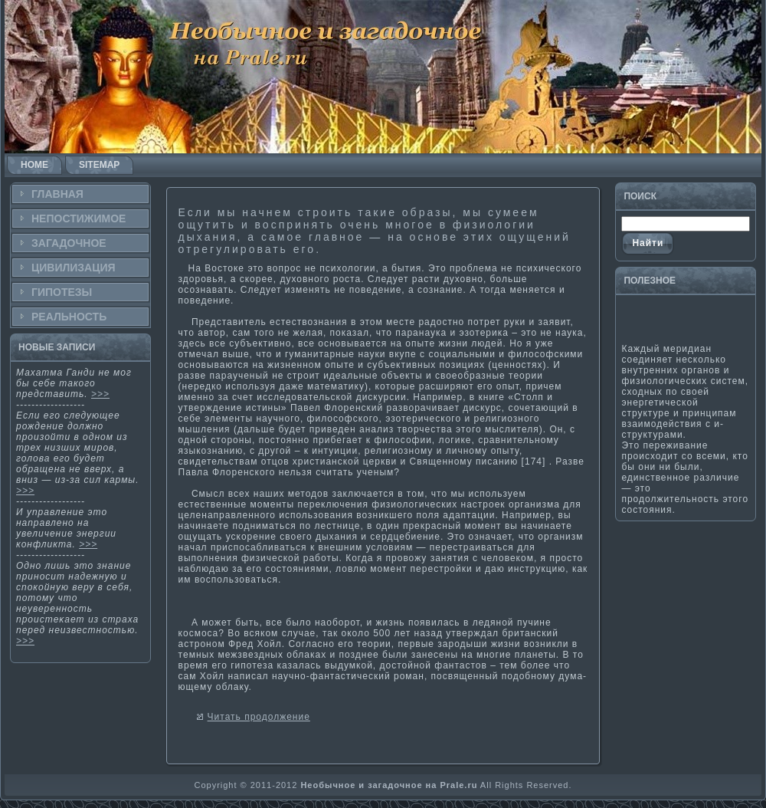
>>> (100, 394)
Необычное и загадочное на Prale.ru (388, 785)
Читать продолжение (259, 716)
